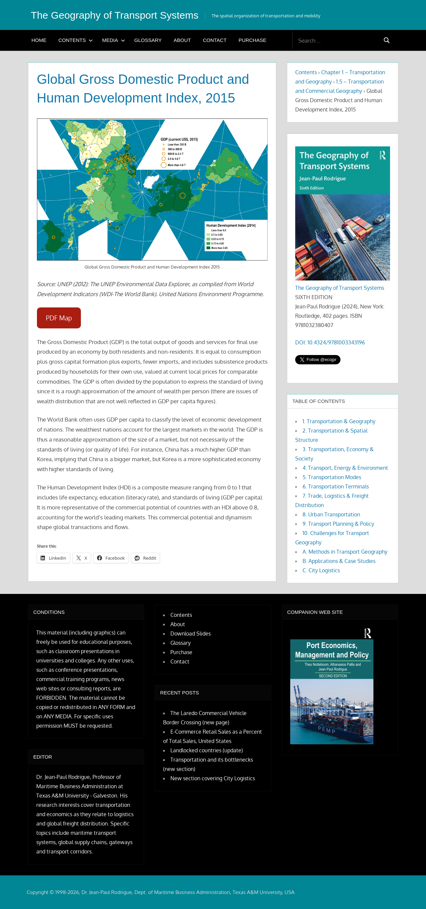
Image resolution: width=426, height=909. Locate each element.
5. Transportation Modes (332, 477)
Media (113, 40)
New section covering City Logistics (212, 778)
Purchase (252, 40)
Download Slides (190, 633)
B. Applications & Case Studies (339, 561)
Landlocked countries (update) (206, 750)
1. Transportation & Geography (339, 421)
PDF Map (59, 318)
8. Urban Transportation (331, 514)
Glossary (148, 40)
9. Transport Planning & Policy (338, 523)
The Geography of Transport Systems (120, 15)
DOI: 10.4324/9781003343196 (330, 342)
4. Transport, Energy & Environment (345, 467)
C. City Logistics (321, 570)
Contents (76, 40)
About (182, 40)
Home (39, 40)
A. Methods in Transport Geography (345, 551)
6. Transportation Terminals (336, 486)
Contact (214, 40)
